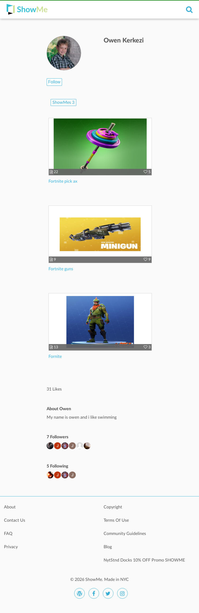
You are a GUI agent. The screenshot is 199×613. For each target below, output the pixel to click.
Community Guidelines (125, 533)
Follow (54, 82)
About (10, 507)
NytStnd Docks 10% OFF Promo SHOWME (144, 560)
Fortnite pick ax (62, 181)
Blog (108, 547)
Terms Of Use (116, 520)
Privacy (11, 547)
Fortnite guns (60, 269)
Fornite (55, 356)
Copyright (113, 507)
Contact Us (14, 520)
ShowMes (63, 102)
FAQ (8, 533)
